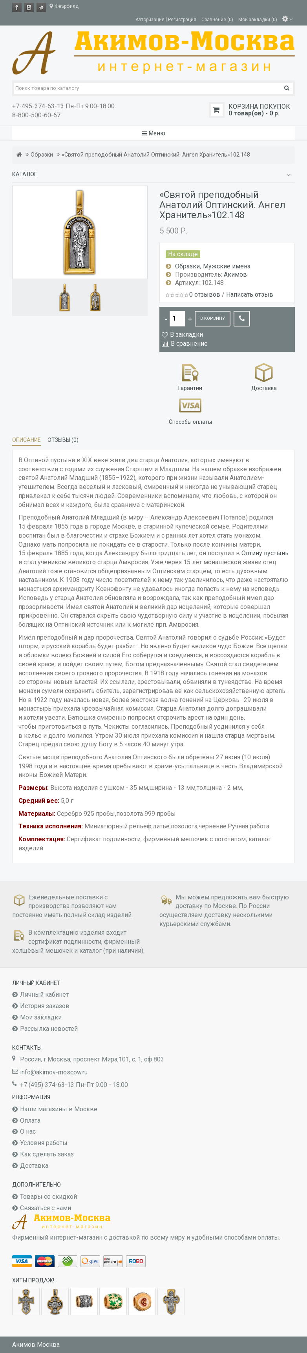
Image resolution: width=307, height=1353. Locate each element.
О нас (28, 1131)
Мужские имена (226, 266)
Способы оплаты (190, 410)
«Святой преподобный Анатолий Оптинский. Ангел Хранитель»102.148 (156, 154)
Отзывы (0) (63, 440)
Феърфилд (64, 6)
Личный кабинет (44, 994)
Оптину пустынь (265, 553)
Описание (26, 440)
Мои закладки (41, 1017)
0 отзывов (204, 294)
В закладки (186, 334)
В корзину (212, 318)
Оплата (30, 1120)
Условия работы (44, 1143)
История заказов (44, 1006)
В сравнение (189, 343)
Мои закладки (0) (257, 19)
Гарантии (190, 376)
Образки (42, 154)
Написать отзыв (249, 294)
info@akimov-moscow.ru (54, 1072)
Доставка (264, 376)
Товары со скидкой (48, 1196)
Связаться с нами (45, 1208)
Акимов (235, 274)
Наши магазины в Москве (58, 1109)
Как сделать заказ (47, 1154)
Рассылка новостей (49, 1028)
